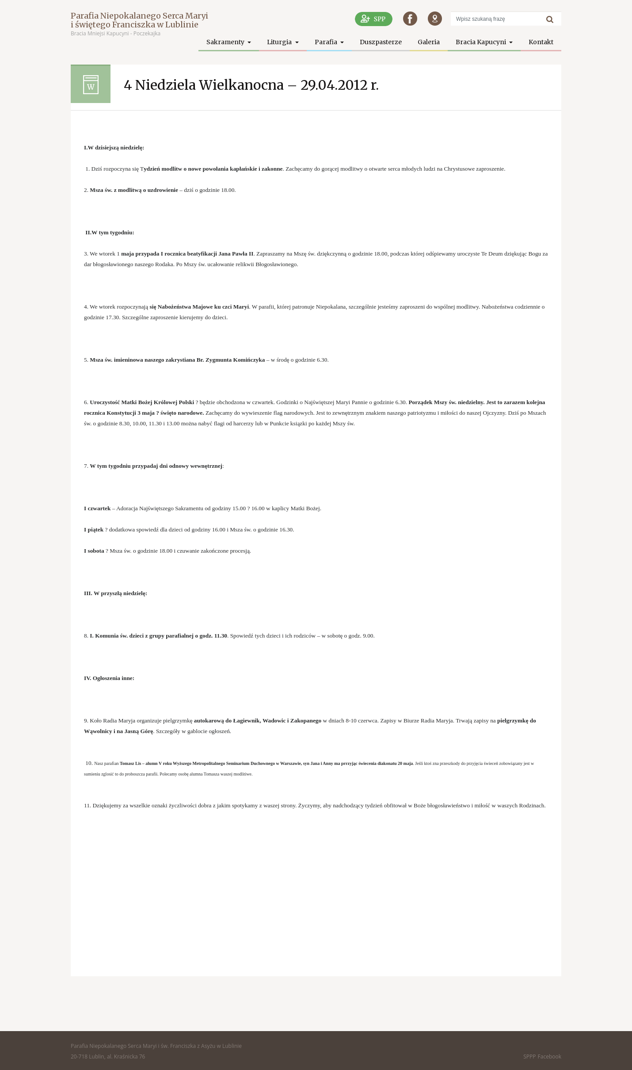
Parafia (327, 42)
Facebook (549, 1056)
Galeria (429, 42)
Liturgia (280, 42)
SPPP (529, 1056)
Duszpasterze (381, 42)
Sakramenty (226, 42)
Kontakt (541, 42)
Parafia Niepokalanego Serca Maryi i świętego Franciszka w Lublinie (139, 20)
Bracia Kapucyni (481, 42)
